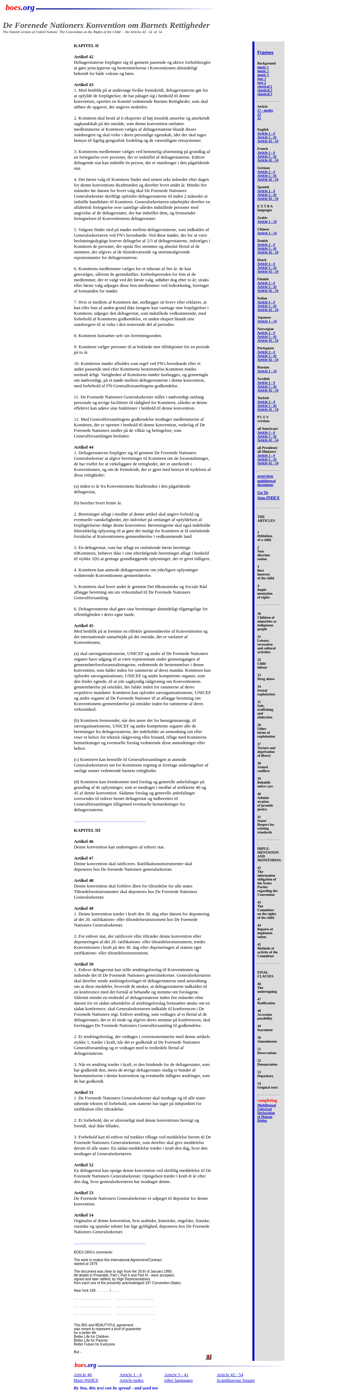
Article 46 (83, 1374)
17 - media (265, 110)
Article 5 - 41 (266, 137)
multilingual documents (266, 480)
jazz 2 (261, 82)
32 (259, 118)
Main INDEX (86, 1380)
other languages (178, 1380)
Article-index (132, 1380)
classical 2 (264, 90)
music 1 (263, 67)
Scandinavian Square (236, 1380)
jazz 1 (261, 79)
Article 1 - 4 (266, 133)
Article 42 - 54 (267, 141)
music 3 (263, 75)
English (262, 129)
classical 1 (264, 86)
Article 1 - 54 (266, 221)
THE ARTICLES (266, 519)
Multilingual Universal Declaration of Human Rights (266, 1112)
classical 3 (264, 94)
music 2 (263, 71)
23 (259, 114)
